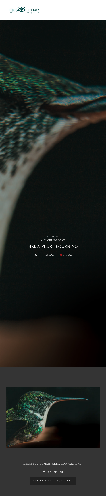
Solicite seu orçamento (53, 481)
